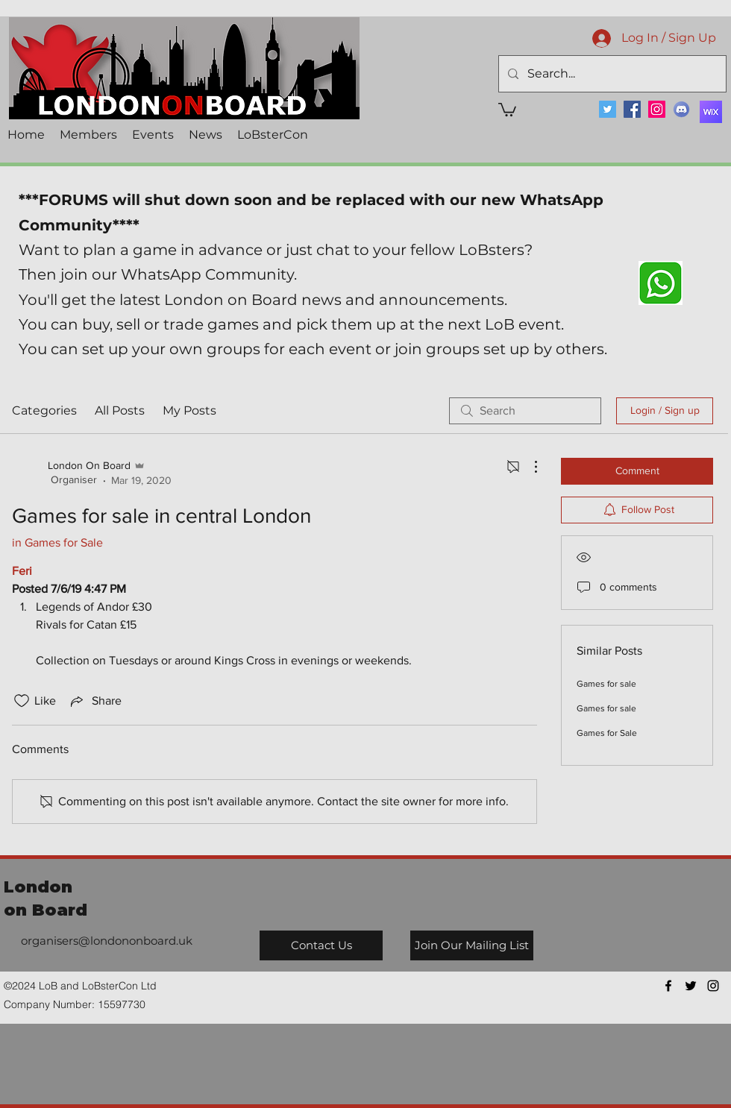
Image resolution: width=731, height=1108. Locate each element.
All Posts (120, 410)
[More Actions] (528, 467)
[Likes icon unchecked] (21, 701)
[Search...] (610, 74)
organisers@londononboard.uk (106, 941)
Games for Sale (607, 733)
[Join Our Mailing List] (471, 945)
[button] (507, 108)
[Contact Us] (321, 945)
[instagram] (713, 985)
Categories (44, 410)
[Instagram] (656, 109)
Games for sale (606, 684)
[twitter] (690, 985)
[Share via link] (95, 701)
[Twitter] (607, 109)
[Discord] (681, 109)
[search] (525, 410)
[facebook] (668, 985)
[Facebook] (632, 109)
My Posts (189, 410)
